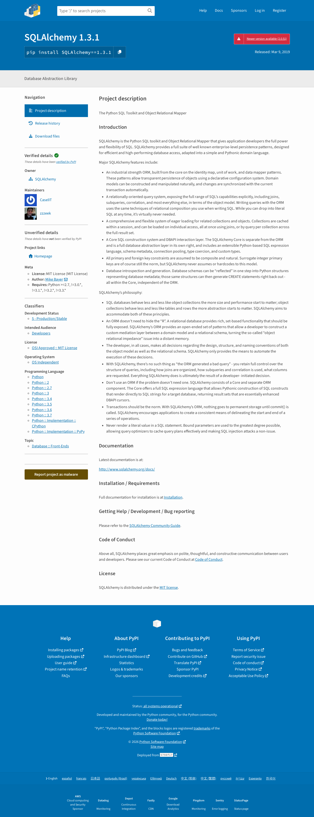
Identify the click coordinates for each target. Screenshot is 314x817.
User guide (63, 663)
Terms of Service (246, 650)
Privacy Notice (246, 669)
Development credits (185, 676)
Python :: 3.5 (42, 404)
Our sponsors (126, 676)
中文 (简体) (188, 779)
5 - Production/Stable (49, 318)
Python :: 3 (40, 393)
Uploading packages (63, 656)
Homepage (40, 256)
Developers (41, 333)
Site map (157, 746)
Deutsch (171, 779)
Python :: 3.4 (42, 399)
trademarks (202, 728)
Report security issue (248, 656)
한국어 (271, 779)
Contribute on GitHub (185, 656)
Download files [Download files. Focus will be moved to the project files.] (44, 136)
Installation (173, 497)
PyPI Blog (124, 650)
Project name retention (64, 669)
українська (139, 779)
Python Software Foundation (154, 733)
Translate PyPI (185, 663)
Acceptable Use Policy (246, 676)
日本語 (95, 779)
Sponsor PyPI (188, 669)
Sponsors (239, 10)
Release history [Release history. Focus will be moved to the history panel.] (44, 123)
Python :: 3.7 (42, 415)
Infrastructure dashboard (124, 656)
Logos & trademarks (126, 669)
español (67, 779)
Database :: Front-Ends (50, 446)
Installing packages (63, 650)
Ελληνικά (156, 779)
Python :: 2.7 (42, 388)
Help (203, 10)
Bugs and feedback (187, 650)
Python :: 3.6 (42, 410)
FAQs (66, 676)
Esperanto (255, 779)
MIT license (169, 587)
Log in (260, 10)
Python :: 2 (40, 382)
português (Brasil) (116, 779)
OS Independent (45, 362)
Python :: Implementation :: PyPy (58, 431)
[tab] (56, 110)
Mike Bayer (54, 279)
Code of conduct (246, 663)
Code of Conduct (208, 559)
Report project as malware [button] (56, 474)
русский (225, 779)
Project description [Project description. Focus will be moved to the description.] (47, 110)
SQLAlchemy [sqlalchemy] (42, 179)
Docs (219, 10)
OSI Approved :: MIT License (54, 348)
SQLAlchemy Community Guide (154, 525)
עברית (240, 779)
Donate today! (157, 719)
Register (279, 10)
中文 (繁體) (208, 779)
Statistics (126, 663)
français (81, 779)
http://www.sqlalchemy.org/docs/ (127, 469)
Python (38, 377)
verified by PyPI (66, 162)
